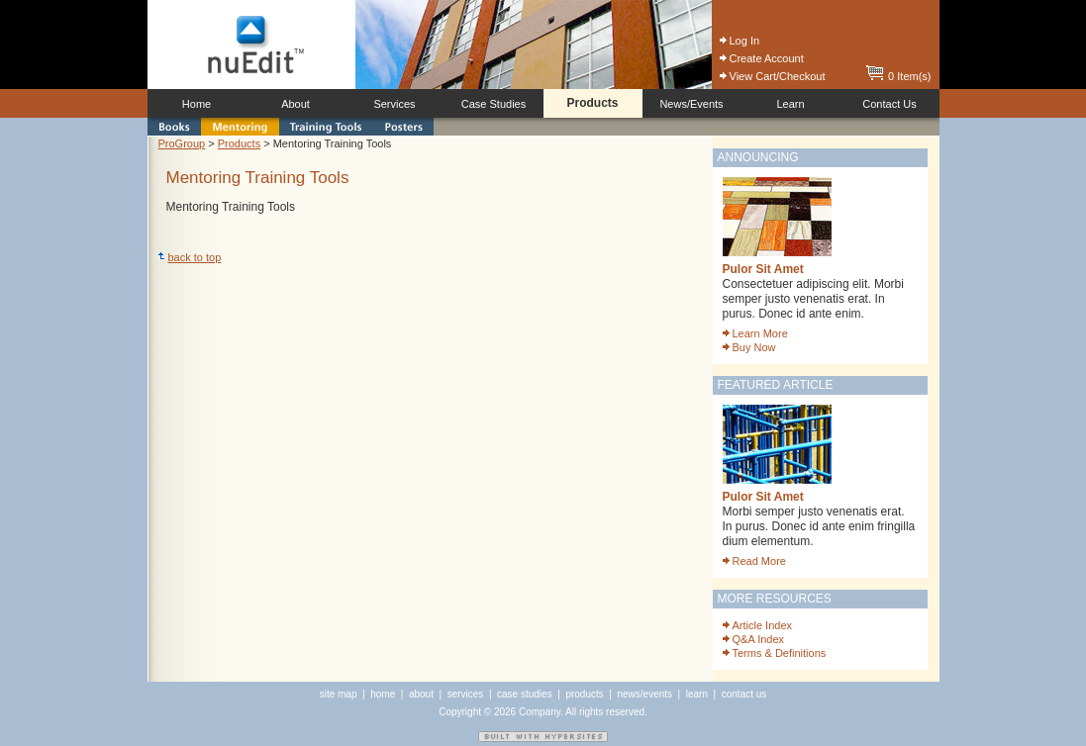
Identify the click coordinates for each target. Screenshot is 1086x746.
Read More (754, 561)
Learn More (755, 333)
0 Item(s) (898, 76)
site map (338, 694)
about (421, 694)
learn (697, 694)
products (584, 694)
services (465, 694)
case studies (524, 694)
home (382, 694)
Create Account (762, 58)
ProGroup (182, 143)
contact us (744, 694)
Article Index (758, 625)
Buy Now (749, 347)
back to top (190, 257)
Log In (740, 41)
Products (239, 143)
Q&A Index (754, 639)
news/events (644, 694)
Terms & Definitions (775, 653)
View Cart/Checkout (773, 76)
